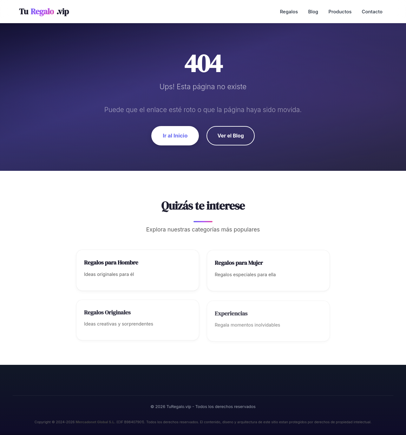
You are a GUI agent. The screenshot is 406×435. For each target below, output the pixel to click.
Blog (313, 12)
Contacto (372, 12)
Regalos (289, 12)
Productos (339, 12)
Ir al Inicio (175, 135)
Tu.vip (44, 11)
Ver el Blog (230, 135)
